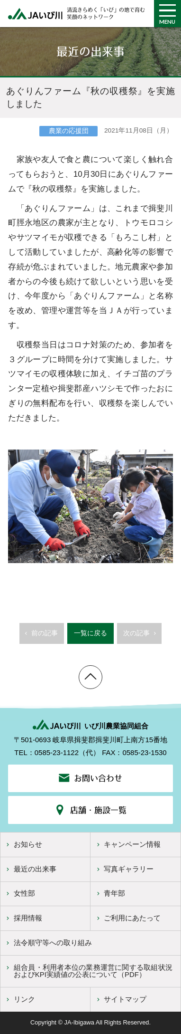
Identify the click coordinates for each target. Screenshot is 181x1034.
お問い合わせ (91, 778)
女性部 (19, 893)
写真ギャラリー (124, 869)
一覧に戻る (90, 633)
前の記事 (40, 637)
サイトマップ (120, 999)
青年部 (110, 893)
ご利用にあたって (128, 918)
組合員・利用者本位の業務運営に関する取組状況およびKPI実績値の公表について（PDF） (88, 970)
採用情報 (23, 918)
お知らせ (23, 844)
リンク (19, 999)
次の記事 (140, 637)
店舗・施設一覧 (90, 810)
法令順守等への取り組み (47, 942)
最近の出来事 (30, 869)
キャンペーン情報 (128, 844)
